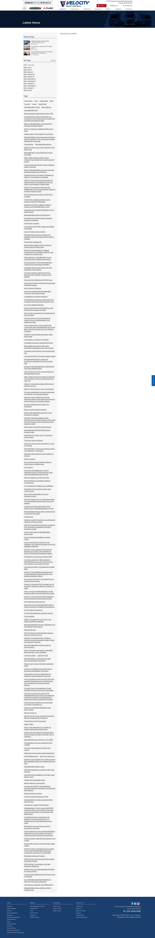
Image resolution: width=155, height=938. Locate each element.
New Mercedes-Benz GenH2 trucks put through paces (37, 646)
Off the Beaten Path (31, 756)
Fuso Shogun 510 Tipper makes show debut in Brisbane (39, 227)
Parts (108, 9)
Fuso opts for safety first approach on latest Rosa (39, 568)
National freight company (33, 793)
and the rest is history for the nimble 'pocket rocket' (39, 845)
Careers (101, 6)
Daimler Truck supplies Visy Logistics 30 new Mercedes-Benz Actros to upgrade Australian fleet (39, 761)
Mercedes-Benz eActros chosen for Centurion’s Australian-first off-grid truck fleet (38, 361)
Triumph (27, 104)
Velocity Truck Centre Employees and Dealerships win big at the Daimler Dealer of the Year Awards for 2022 (39, 189)
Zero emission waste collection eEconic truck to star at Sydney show (38, 463)
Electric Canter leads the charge (35, 410)
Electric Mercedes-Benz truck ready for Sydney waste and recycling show (37, 728)
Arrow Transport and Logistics (34, 232)
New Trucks (56, 906)
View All (53, 60)
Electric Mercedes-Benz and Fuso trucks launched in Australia (38, 414)
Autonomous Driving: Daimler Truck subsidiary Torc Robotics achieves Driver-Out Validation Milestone (39, 544)
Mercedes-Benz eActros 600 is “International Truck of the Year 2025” (39, 513)
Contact (129, 9)
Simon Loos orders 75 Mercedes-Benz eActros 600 (37, 533)
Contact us (127, 6)
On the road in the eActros (33, 610)
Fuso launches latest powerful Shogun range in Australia (39, 875)
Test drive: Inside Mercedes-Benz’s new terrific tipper (37, 709)
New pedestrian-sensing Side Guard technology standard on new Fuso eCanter (39, 347)
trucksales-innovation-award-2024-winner (38, 343)
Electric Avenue (29, 459)
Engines (32, 915)
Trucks (34, 104)
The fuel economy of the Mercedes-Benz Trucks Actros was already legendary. (38, 263)
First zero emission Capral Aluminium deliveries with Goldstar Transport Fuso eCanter (37, 275)
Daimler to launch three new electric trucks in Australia (39, 445)
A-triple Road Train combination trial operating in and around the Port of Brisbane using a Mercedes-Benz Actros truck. (38, 820)
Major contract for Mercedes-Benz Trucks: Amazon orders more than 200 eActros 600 (39, 592)
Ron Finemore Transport (32, 288)
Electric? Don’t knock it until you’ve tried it (39, 389)
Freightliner (42, 104)
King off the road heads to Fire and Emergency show (36, 495)
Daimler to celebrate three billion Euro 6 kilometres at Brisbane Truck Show (38, 670)
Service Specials (12, 913)
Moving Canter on (30, 713)
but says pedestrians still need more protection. (36, 405)
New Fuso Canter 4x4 (47, 756)
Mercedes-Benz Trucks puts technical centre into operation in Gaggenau (39, 450)
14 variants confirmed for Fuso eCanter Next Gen (39, 352)
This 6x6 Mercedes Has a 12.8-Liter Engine (38, 613)
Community (28, 101)
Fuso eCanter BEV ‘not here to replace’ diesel (39, 356)
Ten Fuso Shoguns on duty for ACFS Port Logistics (38, 195)
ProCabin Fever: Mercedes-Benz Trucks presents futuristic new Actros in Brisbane (38, 689)
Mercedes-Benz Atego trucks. (34, 767)
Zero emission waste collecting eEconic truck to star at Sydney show (38, 246)
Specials (87, 9)
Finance (118, 9)
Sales (51, 101)
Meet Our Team (81, 911)
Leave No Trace (42, 655)
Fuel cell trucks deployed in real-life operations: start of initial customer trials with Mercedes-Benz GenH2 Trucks (38, 472)
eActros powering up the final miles (36, 478)
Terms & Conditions (13, 930)
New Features (46, 107)
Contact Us (80, 903)
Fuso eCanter (28, 144)
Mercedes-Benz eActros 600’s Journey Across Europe (37, 431)
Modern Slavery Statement (15, 932)
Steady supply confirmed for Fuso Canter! (38, 134)
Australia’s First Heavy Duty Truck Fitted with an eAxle (38, 436)
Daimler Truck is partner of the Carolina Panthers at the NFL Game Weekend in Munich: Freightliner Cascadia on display (38, 551)
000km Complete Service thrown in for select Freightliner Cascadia (37, 620)
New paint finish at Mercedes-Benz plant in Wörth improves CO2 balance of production (39, 606)
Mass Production (30, 630)
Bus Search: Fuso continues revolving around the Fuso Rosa (37, 827)
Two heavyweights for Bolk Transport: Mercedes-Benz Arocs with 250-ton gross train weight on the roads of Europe (38, 562)
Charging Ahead (29, 655)
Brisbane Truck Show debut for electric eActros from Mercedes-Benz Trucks (37, 206)
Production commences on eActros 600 (38, 557)
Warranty (10, 915)
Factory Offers (11, 908)
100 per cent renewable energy (34, 780)
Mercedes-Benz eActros (43, 144)
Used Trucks (34, 913)
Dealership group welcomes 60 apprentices (39, 753)
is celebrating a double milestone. (36, 296)
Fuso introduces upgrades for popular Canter (37, 538)
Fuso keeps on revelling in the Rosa (36, 340)
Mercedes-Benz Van (31, 110)
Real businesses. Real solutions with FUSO (38, 113)
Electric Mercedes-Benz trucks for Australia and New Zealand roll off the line (39, 171)
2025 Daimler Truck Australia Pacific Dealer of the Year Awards (39, 860)
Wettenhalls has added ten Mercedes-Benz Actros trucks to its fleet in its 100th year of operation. (39, 734)
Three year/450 (29, 616)
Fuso (36, 101)
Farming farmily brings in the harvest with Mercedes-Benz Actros (39, 373)
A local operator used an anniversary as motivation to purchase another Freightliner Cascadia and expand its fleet (39, 119)
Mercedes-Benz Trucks (32, 107)
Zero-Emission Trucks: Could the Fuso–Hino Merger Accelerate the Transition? (39, 717)
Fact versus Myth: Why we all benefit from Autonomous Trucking (39, 580)
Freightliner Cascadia (31, 223)
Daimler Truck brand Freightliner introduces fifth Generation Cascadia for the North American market (39, 527)
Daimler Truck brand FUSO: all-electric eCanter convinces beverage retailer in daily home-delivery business (39, 640)
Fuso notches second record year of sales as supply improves (39, 166)
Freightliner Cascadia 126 (33, 242)
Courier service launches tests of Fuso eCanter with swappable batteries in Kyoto (38, 507)
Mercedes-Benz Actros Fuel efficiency (37, 215)
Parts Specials (11, 924)
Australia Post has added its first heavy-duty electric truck (39, 776)
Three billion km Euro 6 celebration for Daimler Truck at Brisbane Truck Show (37, 675)
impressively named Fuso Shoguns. (36, 805)
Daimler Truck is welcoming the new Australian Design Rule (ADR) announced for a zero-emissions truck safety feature (39, 399)
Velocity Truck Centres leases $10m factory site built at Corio (39, 385)
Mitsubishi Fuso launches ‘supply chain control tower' (37, 490)
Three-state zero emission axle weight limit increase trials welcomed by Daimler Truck (39, 301)
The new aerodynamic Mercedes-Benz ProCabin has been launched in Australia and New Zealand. (39, 788)
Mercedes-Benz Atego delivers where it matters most (37, 889)
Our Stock (56, 903)
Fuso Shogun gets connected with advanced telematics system (39, 284)
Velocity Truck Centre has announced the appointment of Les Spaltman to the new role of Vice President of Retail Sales (38, 182)
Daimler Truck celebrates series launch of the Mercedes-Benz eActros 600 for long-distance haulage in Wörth (38, 574)
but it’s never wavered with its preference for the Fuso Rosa (39, 314)
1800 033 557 (128, 3)
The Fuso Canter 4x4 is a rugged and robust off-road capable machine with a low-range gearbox (39, 501)
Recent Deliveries (81, 917)
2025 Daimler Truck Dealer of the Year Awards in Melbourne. (37, 865)
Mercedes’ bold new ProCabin (34, 856)
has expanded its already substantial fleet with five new (38, 801)
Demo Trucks (57, 908)
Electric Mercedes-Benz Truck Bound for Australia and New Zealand (38, 125)
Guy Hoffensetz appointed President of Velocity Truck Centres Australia (37, 881)
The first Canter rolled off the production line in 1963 (39, 839)
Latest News (44, 101)
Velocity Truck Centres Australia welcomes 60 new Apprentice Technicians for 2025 (39, 598)
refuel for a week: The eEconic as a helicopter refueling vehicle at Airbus (39, 521)
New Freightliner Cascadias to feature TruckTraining (37, 482)
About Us (79, 908)
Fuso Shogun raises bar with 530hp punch (38, 885)
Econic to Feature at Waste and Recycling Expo (38, 130)
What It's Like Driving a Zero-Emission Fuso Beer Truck (39, 148)
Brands (63, 9)
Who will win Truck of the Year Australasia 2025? (38, 665)
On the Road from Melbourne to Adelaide (38, 486)
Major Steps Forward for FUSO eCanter (37, 427)
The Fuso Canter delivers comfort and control (37, 749)
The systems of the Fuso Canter (35, 721)
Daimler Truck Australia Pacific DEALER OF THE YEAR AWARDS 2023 (39, 367)
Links (9, 903)
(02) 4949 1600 (132, 911)
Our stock (75, 9)
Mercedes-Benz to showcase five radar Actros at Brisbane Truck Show (37, 660)
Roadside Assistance (13, 917)
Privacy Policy (11, 928)
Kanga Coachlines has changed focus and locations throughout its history (38, 309)
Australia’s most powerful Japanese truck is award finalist (39, 211)
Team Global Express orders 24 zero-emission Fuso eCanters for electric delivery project (39, 160)
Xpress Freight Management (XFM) (36, 797)
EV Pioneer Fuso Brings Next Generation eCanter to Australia (38, 219)
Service (98, 9)
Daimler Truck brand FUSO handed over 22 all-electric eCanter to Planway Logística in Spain (39, 586)
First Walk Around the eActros (34, 602)
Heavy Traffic (28, 724)
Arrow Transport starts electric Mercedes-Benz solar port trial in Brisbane (38, 651)
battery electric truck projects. (34, 783)
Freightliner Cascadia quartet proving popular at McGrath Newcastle (37, 201)
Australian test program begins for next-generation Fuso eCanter (38, 269)
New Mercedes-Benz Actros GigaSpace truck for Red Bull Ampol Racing (39, 626)
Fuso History (28, 467)
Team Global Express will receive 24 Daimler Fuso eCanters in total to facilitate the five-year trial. (39, 379)
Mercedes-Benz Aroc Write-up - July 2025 (38, 740)
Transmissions (34, 917)
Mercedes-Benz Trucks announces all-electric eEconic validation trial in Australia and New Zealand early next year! (39, 139)
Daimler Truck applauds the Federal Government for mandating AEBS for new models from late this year (38, 252)
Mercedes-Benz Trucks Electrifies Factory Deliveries (38, 154)
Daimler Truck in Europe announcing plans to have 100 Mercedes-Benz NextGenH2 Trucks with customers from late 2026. (39, 851)
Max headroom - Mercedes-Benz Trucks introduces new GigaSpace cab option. (37, 258)
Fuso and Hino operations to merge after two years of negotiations (38, 703)
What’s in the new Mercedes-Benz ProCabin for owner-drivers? (39, 870)
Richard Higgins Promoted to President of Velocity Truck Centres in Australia (39, 176)
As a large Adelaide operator (34, 305)
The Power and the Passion (33, 440)
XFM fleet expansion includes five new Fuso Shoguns (39, 771)
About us (114, 6)
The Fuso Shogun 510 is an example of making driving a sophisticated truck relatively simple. (37, 320)
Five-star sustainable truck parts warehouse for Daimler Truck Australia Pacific (39, 393)
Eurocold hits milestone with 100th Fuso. (38, 280)
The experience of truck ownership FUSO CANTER (38, 744)
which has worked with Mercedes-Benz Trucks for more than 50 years (37, 292)
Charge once (28, 517)
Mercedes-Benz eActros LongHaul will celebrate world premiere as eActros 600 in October (39, 237)
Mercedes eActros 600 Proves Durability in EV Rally (39, 455)
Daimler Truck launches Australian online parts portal (38, 335)
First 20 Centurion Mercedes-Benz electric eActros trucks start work (38, 634)
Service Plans (11, 919)
